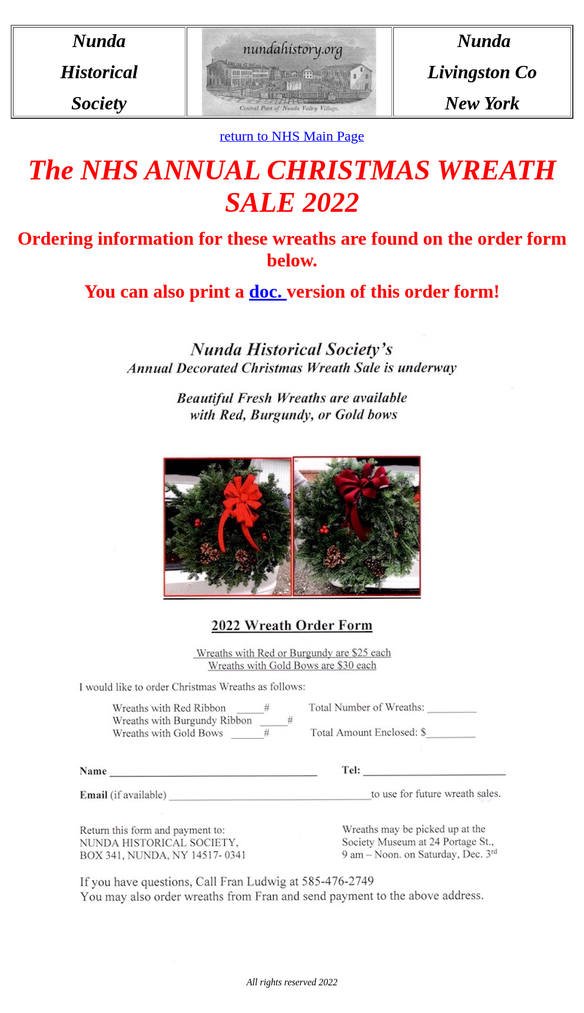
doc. (268, 291)
